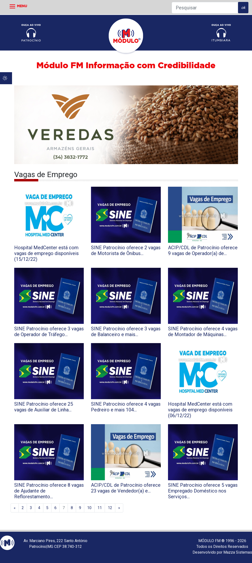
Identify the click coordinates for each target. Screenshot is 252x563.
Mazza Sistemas (237, 552)
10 (89, 507)
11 (99, 507)
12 (110, 507)
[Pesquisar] (205, 7)
